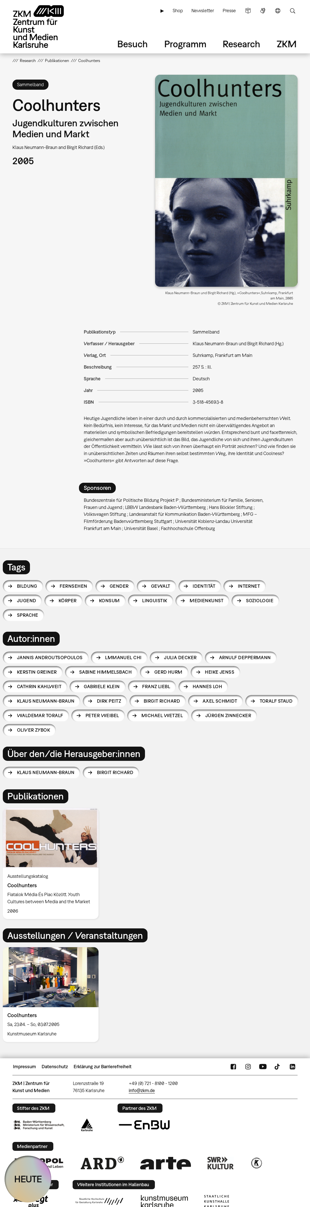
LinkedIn (292, 1067)
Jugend (26, 600)
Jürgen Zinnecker (228, 715)
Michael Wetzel (162, 715)
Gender (119, 586)
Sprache (278, 11)
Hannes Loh (207, 686)
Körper (68, 600)
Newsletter (202, 10)
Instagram (248, 1067)
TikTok (278, 1067)
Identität (204, 586)
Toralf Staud (276, 701)
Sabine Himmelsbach (105, 672)
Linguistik (154, 600)
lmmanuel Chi (123, 657)
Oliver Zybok (33, 730)
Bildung (27, 586)
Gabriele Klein (102, 686)
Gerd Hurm (168, 672)
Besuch (132, 43)
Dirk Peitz (109, 701)
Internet (249, 586)
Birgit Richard (162, 701)
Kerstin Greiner (37, 672)
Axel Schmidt (220, 701)
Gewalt (160, 586)
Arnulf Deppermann (245, 657)
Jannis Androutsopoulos (50, 657)
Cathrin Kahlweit (39, 686)
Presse (229, 10)
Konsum (109, 600)
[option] (53, 863)
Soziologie (260, 600)
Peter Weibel (102, 715)
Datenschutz (55, 1066)
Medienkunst (206, 600)
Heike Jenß (219, 672)
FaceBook (233, 1067)
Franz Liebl (156, 686)
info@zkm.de (142, 1090)
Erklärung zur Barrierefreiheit (103, 1066)
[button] (226, 181)
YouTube (263, 1067)
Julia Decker (180, 657)
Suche (292, 11)
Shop (178, 10)
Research (241, 43)
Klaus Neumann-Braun (46, 701)
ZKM (287, 43)
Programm (185, 43)
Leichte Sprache (248, 11)
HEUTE (28, 1178)
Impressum (24, 1066)
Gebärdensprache (263, 11)
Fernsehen (73, 586)
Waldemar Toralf (40, 715)
